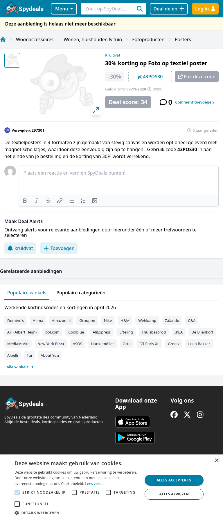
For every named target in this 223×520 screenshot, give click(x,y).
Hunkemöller (102, 343)
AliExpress (102, 332)
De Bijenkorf (202, 332)
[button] (77, 513)
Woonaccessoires (34, 39)
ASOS (77, 343)
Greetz (173, 343)
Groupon (87, 320)
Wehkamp (147, 320)
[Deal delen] (169, 9)
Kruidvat (112, 55)
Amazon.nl (61, 320)
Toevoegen (59, 248)
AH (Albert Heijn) (22, 332)
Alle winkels (20, 366)
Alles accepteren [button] (174, 480)
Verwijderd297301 (28, 130)
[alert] (111, 487)
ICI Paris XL (149, 343)
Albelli (12, 355)
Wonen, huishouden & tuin (93, 39)
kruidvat (20, 248)
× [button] (216, 461)
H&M (125, 320)
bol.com (52, 332)
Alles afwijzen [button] (174, 494)
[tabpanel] (111, 335)
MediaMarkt (18, 343)
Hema (38, 320)
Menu (64, 9)
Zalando (172, 320)
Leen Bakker (199, 343)
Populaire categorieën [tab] (81, 292)
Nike (108, 320)
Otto (127, 343)
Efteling (126, 332)
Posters (183, 39)
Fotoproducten (148, 39)
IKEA (179, 332)
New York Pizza (50, 343)
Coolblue (76, 332)
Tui (29, 355)
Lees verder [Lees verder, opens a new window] (95, 483)
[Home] (3, 39)
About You (50, 355)
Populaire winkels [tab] (26, 292)
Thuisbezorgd (154, 332)
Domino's (15, 320)
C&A (191, 320)
